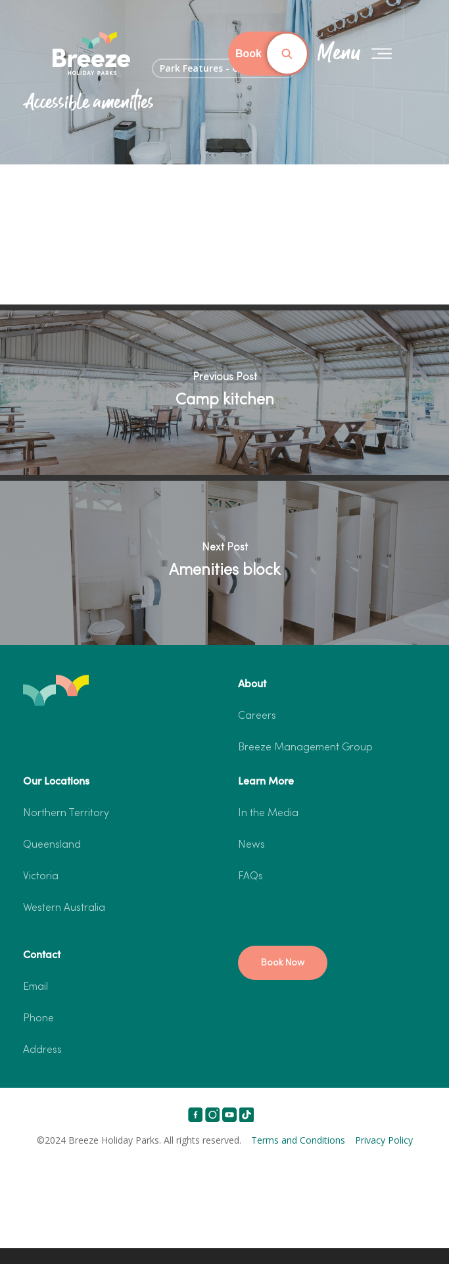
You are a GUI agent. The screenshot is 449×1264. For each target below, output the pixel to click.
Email (35, 987)
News (251, 845)
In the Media (268, 813)
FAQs (250, 876)
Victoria (41, 876)
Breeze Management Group (305, 747)
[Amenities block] (224, 563)
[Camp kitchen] (224, 392)
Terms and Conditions (298, 1140)
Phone (38, 1018)
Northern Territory (66, 813)
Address (42, 1050)
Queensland (52, 845)
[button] (282, 963)
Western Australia (64, 908)
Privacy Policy (384, 1140)
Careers (257, 716)
